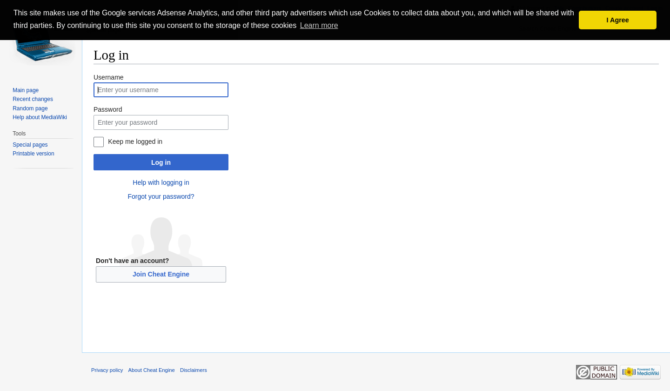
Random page (30, 108)
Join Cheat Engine (161, 274)
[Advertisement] (376, 324)
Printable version (33, 153)
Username (109, 77)
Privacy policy (107, 370)
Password (108, 109)
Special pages (30, 145)
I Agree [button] (618, 20)
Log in (161, 162)
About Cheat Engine (151, 370)
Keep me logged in (135, 141)
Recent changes (33, 99)
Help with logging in (161, 182)
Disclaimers (193, 370)
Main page (26, 90)
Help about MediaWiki (40, 117)
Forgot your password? (160, 196)
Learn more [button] (319, 25)
